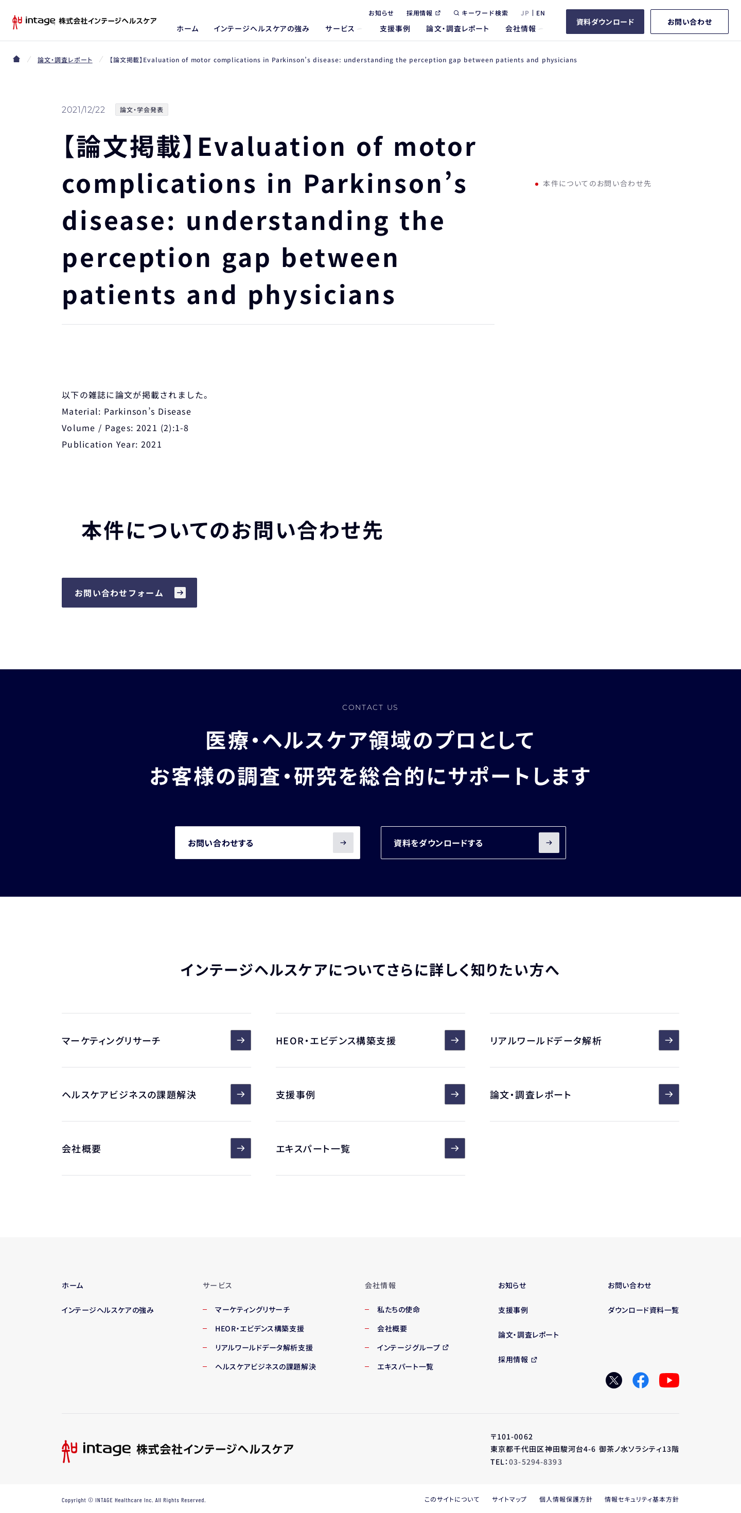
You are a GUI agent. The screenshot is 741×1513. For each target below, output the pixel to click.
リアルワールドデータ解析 (584, 1040)
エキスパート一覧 (370, 1148)
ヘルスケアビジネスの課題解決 (156, 1094)
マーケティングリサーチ (156, 1040)
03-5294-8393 (535, 1461)
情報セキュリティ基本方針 (642, 1498)
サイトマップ (509, 1498)
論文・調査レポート (65, 59)
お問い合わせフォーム (119, 592)
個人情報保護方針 (566, 1498)
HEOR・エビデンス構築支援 (370, 1040)
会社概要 (156, 1148)
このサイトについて (452, 1498)
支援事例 (370, 1094)
